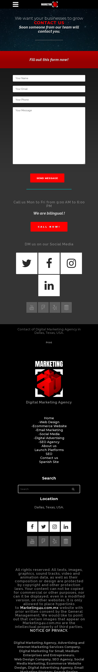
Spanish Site (49, 462)
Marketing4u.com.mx (39, 608)
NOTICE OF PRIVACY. (49, 630)
